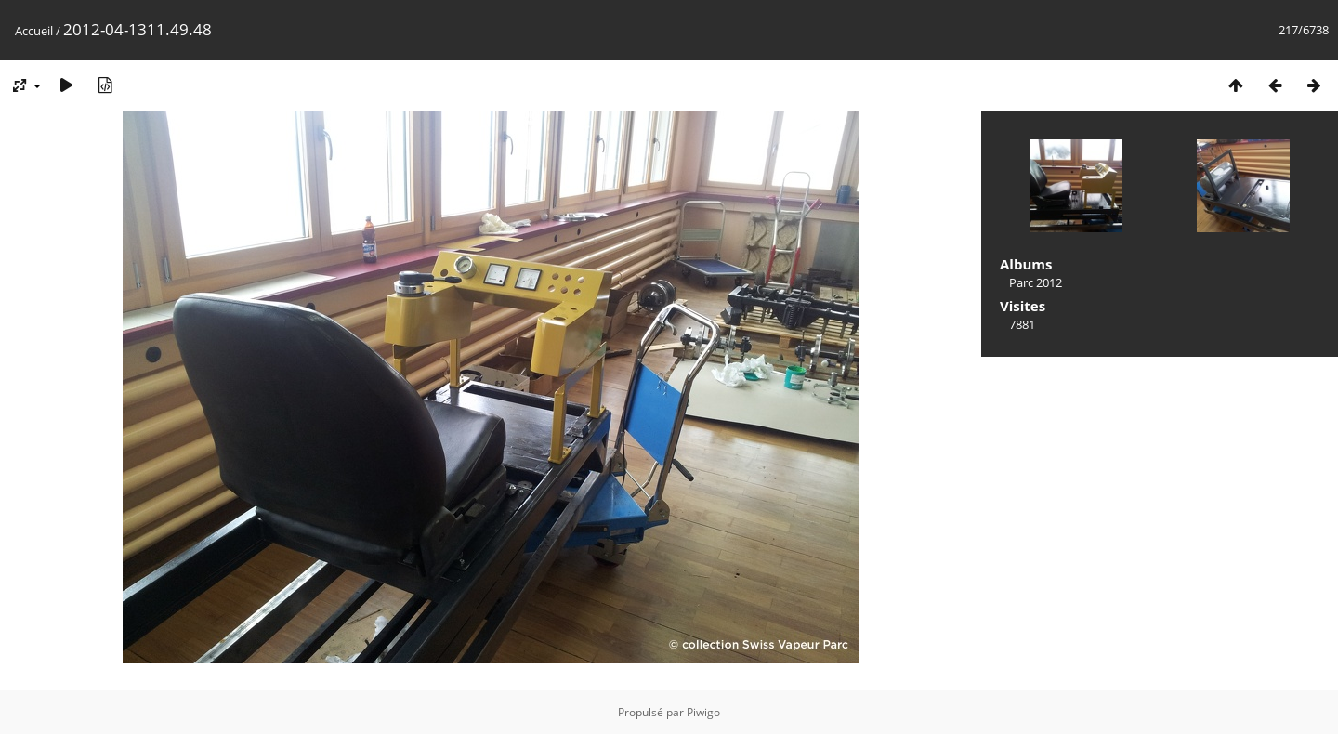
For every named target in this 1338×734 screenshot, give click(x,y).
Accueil (34, 30)
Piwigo (703, 712)
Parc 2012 (1035, 282)
